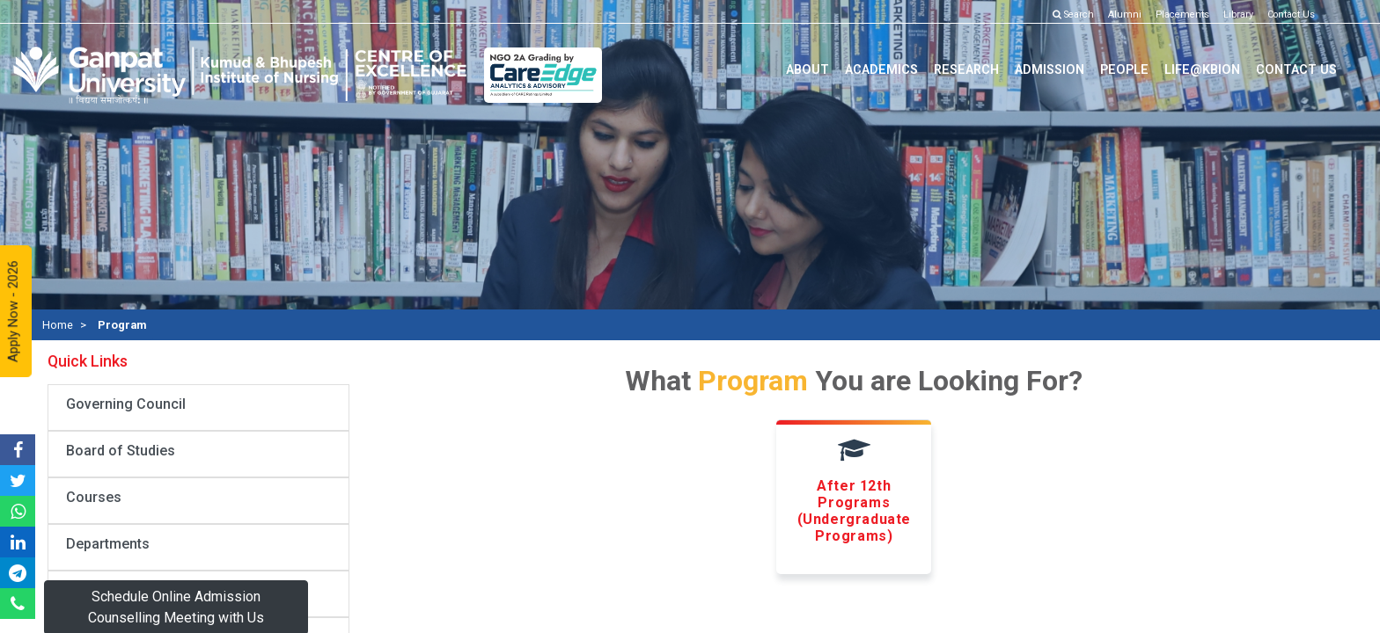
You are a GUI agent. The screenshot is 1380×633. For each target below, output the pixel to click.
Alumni (1124, 14)
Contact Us (1291, 14)
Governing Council (126, 404)
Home (57, 324)
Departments (108, 543)
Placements (1182, 14)
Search (1073, 14)
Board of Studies (120, 450)
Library (1238, 14)
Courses (93, 497)
